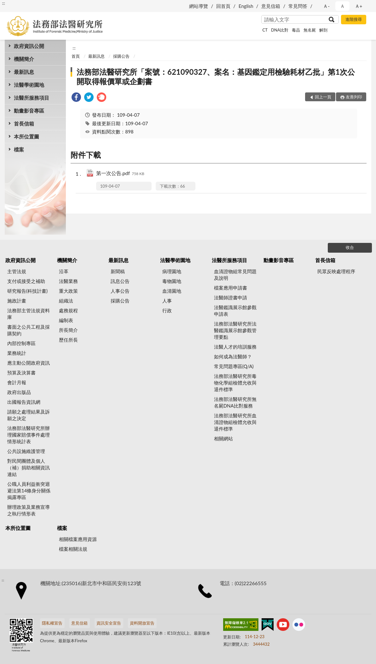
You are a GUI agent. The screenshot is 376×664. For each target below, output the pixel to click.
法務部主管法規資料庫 (28, 314)
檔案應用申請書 (230, 288)
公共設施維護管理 (26, 451)
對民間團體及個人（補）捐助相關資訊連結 (28, 467)
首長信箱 (24, 123)
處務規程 (68, 310)
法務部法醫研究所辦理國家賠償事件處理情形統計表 (28, 434)
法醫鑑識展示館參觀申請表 (235, 310)
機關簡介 (24, 59)
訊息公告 (120, 281)
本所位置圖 (26, 136)
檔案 (19, 149)
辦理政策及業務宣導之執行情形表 (28, 510)
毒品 (296, 29)
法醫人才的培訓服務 (235, 347)
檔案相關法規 (73, 549)
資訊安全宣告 (108, 623)
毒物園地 (171, 281)
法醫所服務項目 (31, 98)
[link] (76, 97)
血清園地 (171, 291)
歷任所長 (68, 340)
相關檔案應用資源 (78, 539)
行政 (167, 310)
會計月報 (16, 382)
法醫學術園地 (29, 85)
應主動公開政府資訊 (28, 363)
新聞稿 (118, 271)
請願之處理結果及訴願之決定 (28, 415)
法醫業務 (68, 281)
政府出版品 (19, 392)
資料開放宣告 (142, 623)
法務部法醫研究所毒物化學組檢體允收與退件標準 (235, 382)
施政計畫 (16, 300)
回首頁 (223, 6)
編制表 (66, 320)
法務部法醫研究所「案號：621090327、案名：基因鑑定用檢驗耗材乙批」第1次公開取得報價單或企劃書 (216, 76)
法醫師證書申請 (230, 297)
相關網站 (223, 438)
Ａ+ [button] (358, 6)
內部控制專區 (21, 343)
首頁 (76, 56)
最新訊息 (24, 72)
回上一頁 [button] (323, 96)
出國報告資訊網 (23, 402)
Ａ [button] (342, 6)
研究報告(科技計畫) (27, 291)
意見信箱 (270, 6)
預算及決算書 (21, 372)
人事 (167, 300)
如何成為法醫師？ (233, 356)
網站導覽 (198, 6)
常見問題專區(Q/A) (234, 366)
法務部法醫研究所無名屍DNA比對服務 (235, 402)
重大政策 (68, 291)
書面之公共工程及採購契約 (28, 330)
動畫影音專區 (29, 111)
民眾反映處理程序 (336, 271)
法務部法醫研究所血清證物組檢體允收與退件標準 (235, 422)
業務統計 (16, 353)
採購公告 (121, 56)
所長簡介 (68, 330)
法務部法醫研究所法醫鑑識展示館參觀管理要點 (235, 330)
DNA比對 (279, 29)
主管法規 (16, 271)
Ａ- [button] (326, 6)
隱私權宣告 (52, 623)
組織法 (66, 300)
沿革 (63, 271)
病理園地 (171, 271)
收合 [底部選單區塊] (350, 247)
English (246, 6)
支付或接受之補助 (26, 281)
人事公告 (120, 291)
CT (265, 29)
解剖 (323, 29)
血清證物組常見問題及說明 (235, 274)
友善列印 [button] (354, 96)
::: (3, 3)
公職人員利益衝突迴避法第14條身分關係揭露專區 (28, 490)
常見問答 (297, 6)
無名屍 (310, 29)
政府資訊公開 (29, 46)
